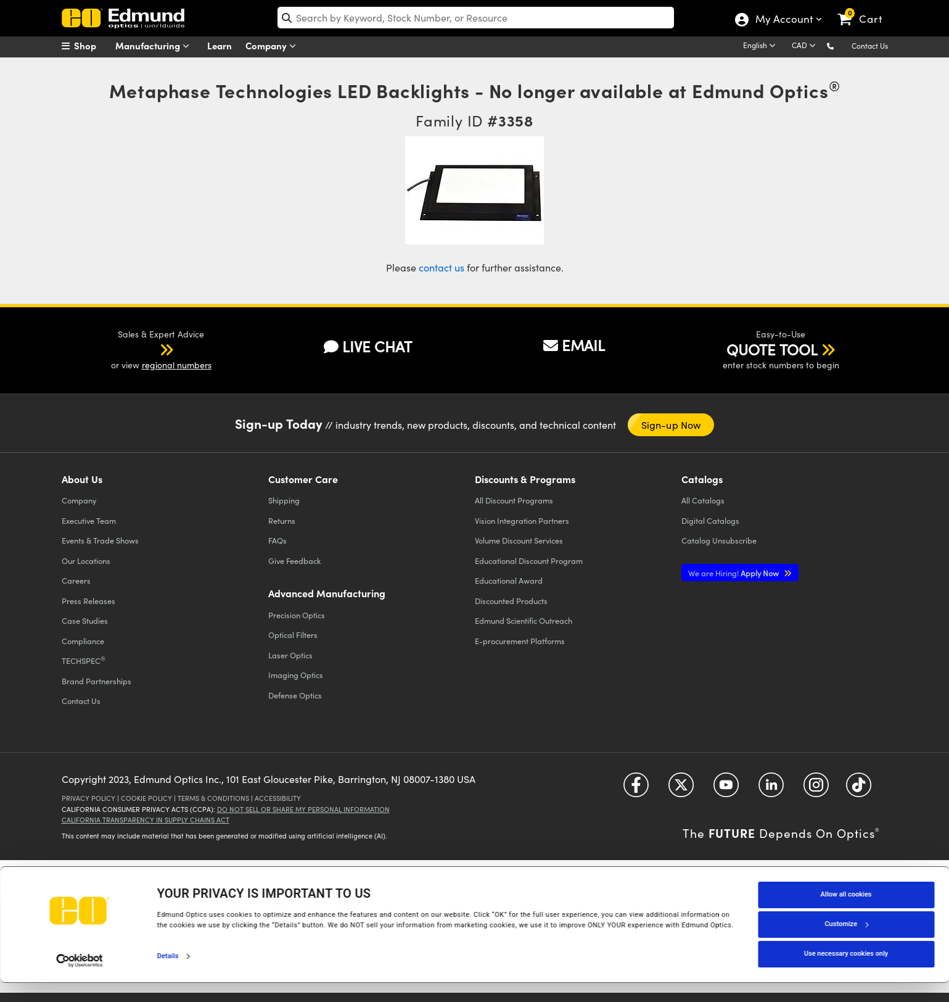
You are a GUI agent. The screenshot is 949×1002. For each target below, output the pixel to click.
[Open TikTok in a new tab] (858, 788)
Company (273, 46)
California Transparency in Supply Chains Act (145, 819)
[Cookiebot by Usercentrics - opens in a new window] (80, 980)
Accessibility (278, 798)
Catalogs (703, 500)
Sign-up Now (671, 424)
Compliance (83, 641)
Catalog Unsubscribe (719, 540)
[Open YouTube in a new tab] (726, 788)
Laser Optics (290, 655)
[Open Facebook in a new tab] (636, 788)
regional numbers (177, 365)
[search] (475, 17)
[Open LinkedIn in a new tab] (771, 788)
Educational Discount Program (529, 560)
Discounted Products (511, 600)
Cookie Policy (146, 798)
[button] (840, 45)
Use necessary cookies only (846, 973)
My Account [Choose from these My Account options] (783, 20)
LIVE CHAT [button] (368, 346)
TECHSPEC (83, 660)
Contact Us (870, 46)
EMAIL (574, 345)
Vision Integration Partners (522, 520)
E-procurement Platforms (520, 641)
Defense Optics (295, 695)
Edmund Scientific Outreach (523, 620)
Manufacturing (155, 46)
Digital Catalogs (710, 520)
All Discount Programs (514, 500)
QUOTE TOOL (772, 349)
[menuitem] (92, 45)
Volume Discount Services (519, 540)
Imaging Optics (295, 674)
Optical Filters (293, 634)
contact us (441, 267)
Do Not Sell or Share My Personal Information (303, 809)
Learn (219, 45)
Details (168, 975)
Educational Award (509, 580)
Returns (281, 520)
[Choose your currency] (805, 46)
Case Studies (85, 620)
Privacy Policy (88, 798)
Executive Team (89, 520)
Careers (76, 580)
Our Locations (86, 560)
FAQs (277, 540)
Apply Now (734, 573)
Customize (846, 943)
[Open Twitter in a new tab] (681, 788)
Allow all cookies (846, 914)
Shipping (284, 500)
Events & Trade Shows (100, 540)
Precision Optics (296, 615)
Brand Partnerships (96, 681)
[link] (865, 9)
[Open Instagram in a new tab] (816, 788)
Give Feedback (294, 560)
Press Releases (88, 600)
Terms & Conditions (213, 798)
